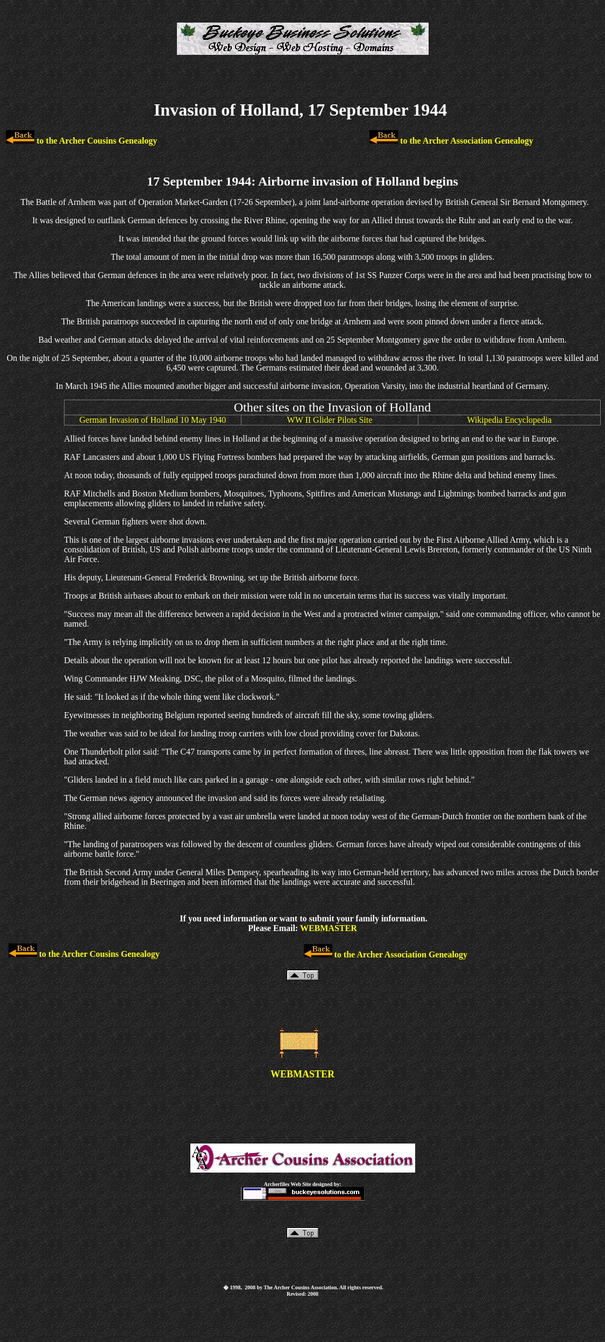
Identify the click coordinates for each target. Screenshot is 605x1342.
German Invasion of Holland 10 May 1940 (152, 419)
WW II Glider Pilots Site (330, 419)
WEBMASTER (328, 928)
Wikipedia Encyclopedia (509, 419)
